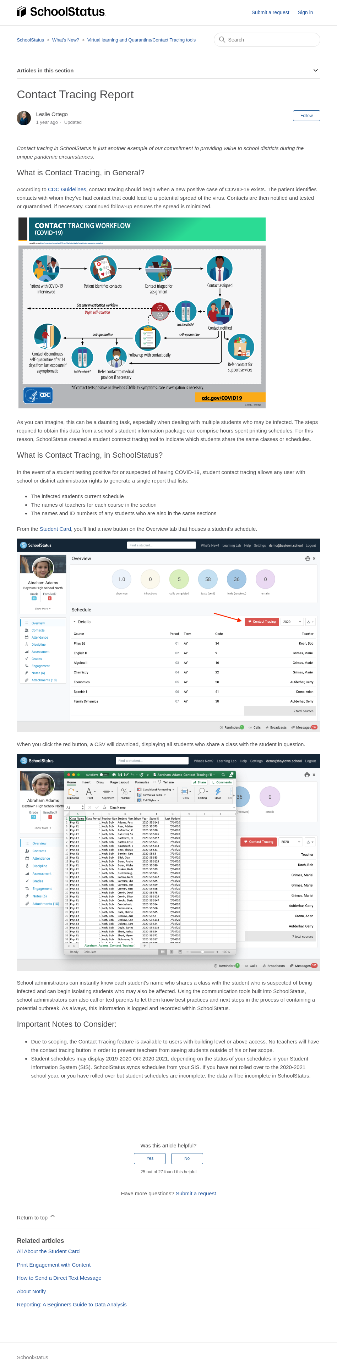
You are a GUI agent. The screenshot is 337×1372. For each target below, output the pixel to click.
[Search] (267, 40)
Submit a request (270, 12)
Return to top (36, 1216)
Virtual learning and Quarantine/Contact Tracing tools (141, 40)
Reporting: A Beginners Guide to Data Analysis (71, 1304)
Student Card (55, 529)
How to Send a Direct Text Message (59, 1278)
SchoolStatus (30, 40)
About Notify (31, 1291)
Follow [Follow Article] (306, 115)
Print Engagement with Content (54, 1265)
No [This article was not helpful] (187, 1158)
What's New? (66, 40)
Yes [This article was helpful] (150, 1158)
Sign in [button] (305, 12)
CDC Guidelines (67, 189)
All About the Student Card (48, 1251)
